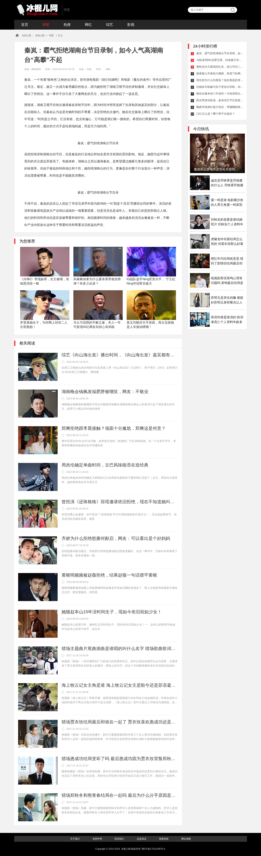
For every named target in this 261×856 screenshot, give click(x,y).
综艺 (109, 25)
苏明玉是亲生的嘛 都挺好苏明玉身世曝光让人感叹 (227, 300)
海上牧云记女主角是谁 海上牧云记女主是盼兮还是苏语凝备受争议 (120, 685)
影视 (130, 25)
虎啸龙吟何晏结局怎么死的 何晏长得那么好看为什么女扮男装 (227, 241)
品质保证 (141, 838)
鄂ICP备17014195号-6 (153, 849)
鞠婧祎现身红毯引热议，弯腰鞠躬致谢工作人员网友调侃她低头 (220, 107)
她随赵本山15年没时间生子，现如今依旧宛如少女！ (112, 611)
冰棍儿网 (37, 10)
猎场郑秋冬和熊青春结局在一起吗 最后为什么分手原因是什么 (120, 795)
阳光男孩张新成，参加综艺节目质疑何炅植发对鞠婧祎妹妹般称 (220, 100)
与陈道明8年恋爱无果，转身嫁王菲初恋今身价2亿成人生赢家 (220, 60)
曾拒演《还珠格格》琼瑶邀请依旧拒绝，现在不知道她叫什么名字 (120, 501)
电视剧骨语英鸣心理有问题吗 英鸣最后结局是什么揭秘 (227, 280)
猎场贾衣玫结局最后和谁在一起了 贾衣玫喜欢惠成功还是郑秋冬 (120, 721)
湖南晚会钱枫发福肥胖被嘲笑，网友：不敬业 (105, 391)
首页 (24, 25)
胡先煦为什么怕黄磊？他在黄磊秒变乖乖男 (220, 80)
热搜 (67, 25)
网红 (88, 25)
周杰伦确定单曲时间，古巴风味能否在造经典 (105, 465)
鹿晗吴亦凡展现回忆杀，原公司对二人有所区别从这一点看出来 (220, 66)
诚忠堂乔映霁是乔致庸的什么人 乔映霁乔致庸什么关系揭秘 (227, 183)
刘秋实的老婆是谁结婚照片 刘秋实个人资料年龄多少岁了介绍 (227, 222)
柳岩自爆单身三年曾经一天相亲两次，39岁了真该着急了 (220, 93)
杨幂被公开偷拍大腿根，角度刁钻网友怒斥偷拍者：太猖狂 (220, 73)
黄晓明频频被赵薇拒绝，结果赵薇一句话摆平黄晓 (109, 575)
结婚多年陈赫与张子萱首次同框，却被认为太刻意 (220, 86)
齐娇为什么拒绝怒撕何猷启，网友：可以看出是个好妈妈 (116, 538)
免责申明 (97, 838)
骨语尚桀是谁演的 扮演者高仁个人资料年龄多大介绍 (227, 320)
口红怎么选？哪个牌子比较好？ (215, 113)
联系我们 (119, 838)
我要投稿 (163, 838)
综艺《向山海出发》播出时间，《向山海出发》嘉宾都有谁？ (120, 354)
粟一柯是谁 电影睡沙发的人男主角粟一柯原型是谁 (227, 202)
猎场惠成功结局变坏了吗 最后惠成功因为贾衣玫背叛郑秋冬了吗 (120, 758)
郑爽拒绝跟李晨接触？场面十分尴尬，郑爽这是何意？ (114, 428)
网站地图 (186, 838)
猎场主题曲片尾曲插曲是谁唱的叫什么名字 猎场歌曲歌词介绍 (120, 648)
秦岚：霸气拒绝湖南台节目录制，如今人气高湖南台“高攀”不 (220, 53)
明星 (46, 25)
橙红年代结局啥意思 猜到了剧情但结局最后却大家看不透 (227, 261)
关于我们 (75, 838)
